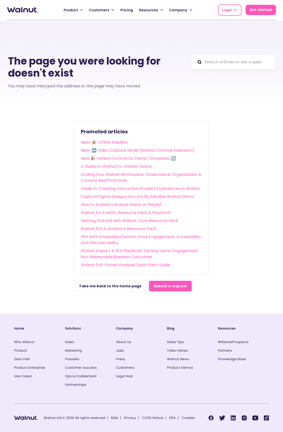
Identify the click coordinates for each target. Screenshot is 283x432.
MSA (114, 417)
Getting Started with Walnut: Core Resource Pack (129, 220)
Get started (261, 10)
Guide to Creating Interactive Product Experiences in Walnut (140, 188)
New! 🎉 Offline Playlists (104, 141)
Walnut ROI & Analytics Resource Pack (118, 228)
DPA (172, 417)
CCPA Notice (152, 417)
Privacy (130, 417)
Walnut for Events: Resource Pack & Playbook (126, 212)
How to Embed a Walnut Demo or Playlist (121, 204)
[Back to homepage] (22, 10)
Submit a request (172, 285)
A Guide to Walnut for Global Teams (116, 166)
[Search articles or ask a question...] (233, 61)
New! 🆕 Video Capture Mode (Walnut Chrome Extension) (137, 149)
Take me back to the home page (110, 285)
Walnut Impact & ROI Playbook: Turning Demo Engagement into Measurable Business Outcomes (139, 253)
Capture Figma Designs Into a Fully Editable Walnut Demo (137, 196)
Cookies (188, 417)
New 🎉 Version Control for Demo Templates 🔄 (128, 157)
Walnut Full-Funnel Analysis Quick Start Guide (125, 264)
